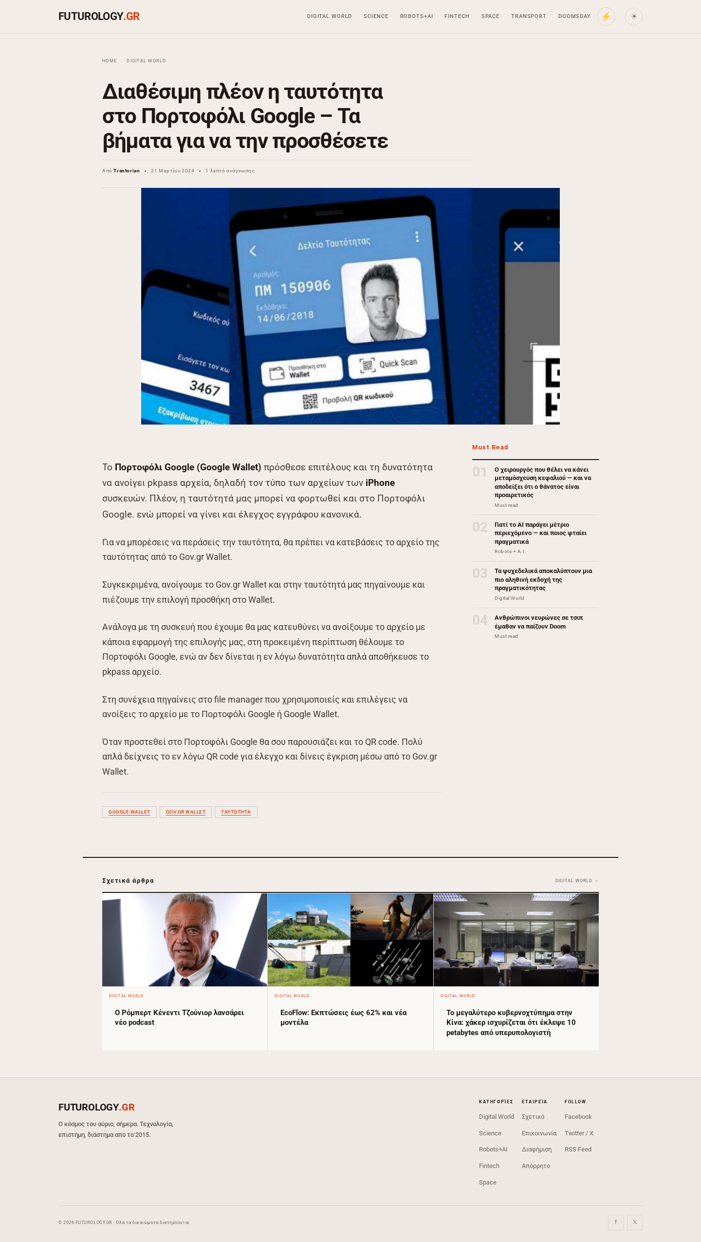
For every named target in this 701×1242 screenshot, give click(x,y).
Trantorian (126, 170)
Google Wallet (129, 812)
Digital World (329, 16)
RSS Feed (578, 1149)
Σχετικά (533, 1116)
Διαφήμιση (537, 1149)
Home (109, 60)
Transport (529, 16)
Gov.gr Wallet (186, 812)
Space (490, 16)
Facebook (578, 1116)
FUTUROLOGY (98, 16)
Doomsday (574, 16)
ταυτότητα (236, 812)
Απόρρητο (536, 1165)
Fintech (456, 16)
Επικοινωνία (539, 1133)
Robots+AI (416, 16)
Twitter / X (579, 1133)
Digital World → (577, 880)
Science (376, 16)
